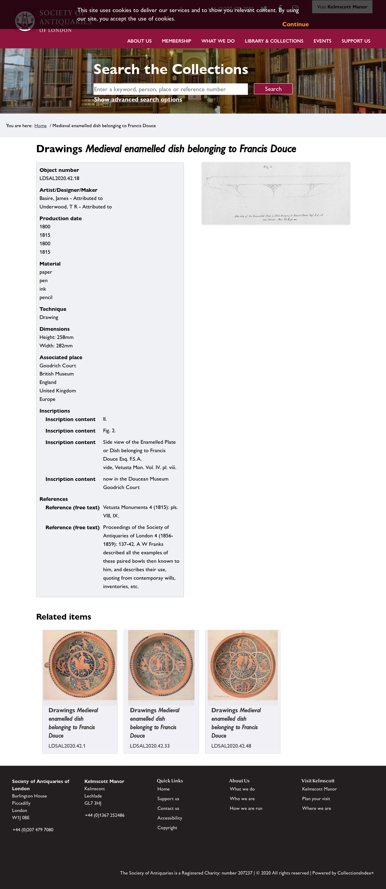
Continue (295, 24)
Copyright (167, 827)
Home (40, 125)
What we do (218, 41)
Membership (176, 41)
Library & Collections (274, 41)
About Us (139, 41)
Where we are (316, 808)
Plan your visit (316, 798)
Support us (168, 798)
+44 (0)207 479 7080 (33, 830)
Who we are (242, 798)
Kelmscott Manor (319, 789)
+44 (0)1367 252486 (105, 815)
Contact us (168, 808)
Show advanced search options (138, 99)
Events (322, 41)
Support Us (356, 41)
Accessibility (169, 818)
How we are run (246, 808)
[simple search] (170, 89)
